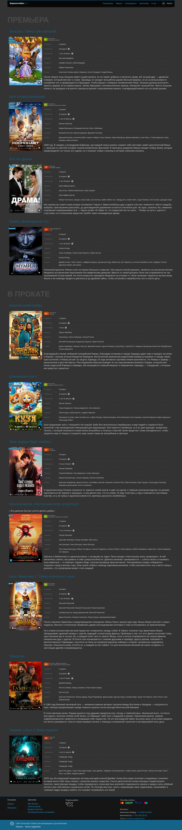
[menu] (94, 3)
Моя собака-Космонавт (27, 96)
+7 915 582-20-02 (139, 815)
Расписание (108, 3)
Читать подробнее (33, 827)
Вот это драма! (20, 159)
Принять (19, 827)
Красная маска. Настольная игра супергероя (44, 504)
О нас (153, 3)
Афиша (119, 3)
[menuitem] (107, 3)
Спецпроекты (131, 3)
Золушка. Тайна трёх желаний (32, 31)
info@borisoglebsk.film (135, 819)
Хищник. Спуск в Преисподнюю (33, 730)
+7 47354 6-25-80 (144, 812)
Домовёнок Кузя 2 (23, 376)
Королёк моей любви (25, 305)
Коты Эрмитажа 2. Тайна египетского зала (42, 576)
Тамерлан (17, 656)
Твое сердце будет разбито (30, 442)
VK (69, 804)
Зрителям (143, 3)
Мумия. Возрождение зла (29, 221)
